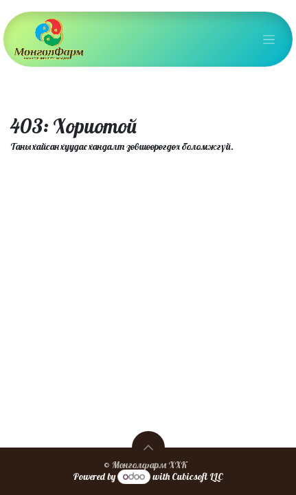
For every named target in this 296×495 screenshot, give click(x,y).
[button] (148, 447)
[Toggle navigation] (269, 39)
